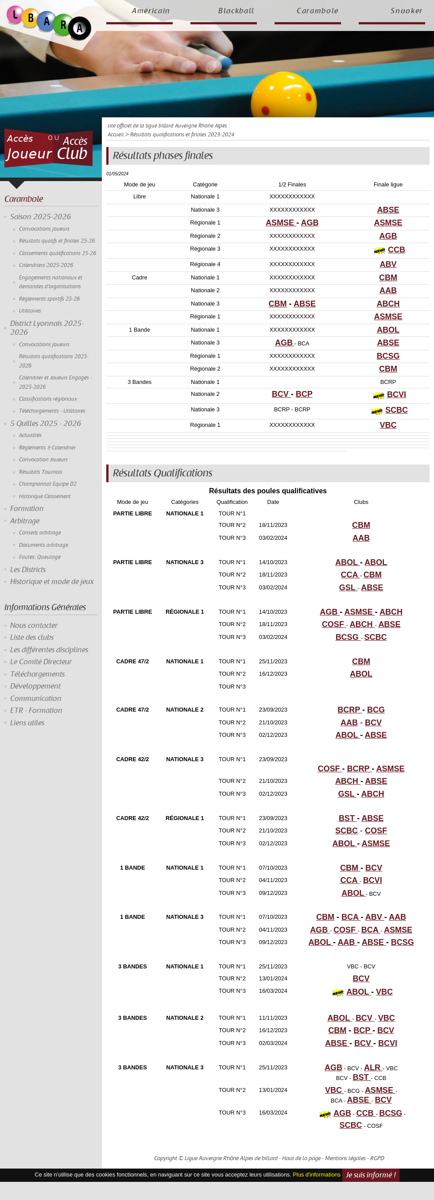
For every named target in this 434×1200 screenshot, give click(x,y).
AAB (388, 290)
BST (348, 818)
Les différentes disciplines (49, 650)
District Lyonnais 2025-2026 (47, 328)
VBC (388, 425)
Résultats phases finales (163, 156)
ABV (388, 264)
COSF (334, 624)
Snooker (407, 11)
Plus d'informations (317, 1174)
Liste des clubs (32, 637)
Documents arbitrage (43, 545)
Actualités (30, 435)
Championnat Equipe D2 (48, 484)
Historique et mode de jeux (52, 581)
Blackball (236, 11)
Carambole (318, 11)
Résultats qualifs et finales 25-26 (57, 241)
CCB (396, 249)
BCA (350, 917)
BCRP (349, 709)
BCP (304, 394)
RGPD (377, 1158)
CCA (350, 574)
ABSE (388, 209)
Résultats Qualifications (163, 473)
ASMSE (281, 222)
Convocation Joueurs (43, 460)
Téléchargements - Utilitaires (52, 411)
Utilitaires (30, 311)
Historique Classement (45, 496)
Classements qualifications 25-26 (57, 253)
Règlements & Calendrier (47, 448)
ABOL (388, 329)
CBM (388, 277)
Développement (35, 686)
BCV (281, 394)
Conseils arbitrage (40, 533)
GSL (348, 587)
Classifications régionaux (48, 399)
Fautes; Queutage (40, 557)
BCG (376, 709)
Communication (36, 698)
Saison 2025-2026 (40, 217)
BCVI (396, 394)
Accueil (116, 135)
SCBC (396, 410)
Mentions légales (345, 1158)
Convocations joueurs (44, 229)
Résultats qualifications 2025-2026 (54, 361)
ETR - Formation (36, 710)
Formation (27, 508)
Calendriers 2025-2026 (46, 265)
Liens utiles (27, 723)
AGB (309, 222)
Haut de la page (301, 1158)
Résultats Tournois (40, 472)
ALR (373, 1067)
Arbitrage (24, 521)
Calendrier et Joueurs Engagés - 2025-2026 (55, 382)
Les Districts (28, 569)
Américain (151, 11)
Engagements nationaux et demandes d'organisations (50, 282)
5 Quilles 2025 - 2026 (45, 423)
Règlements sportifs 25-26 (49, 299)
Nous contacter (34, 625)
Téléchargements (37, 674)
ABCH (388, 303)
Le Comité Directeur (41, 662)
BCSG (388, 356)
